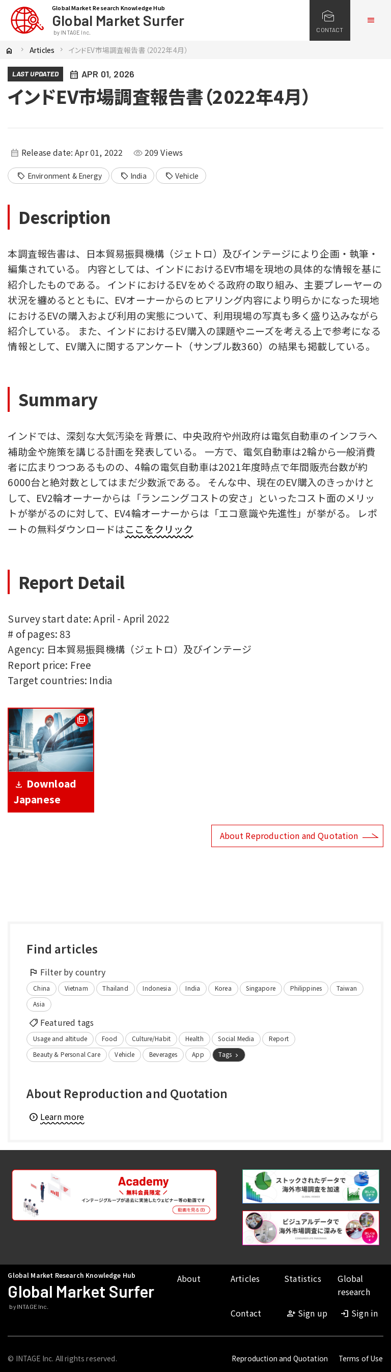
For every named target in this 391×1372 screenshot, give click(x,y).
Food (110, 1038)
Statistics (302, 1278)
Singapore (260, 988)
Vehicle (182, 176)
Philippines (306, 988)
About (189, 1278)
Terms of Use (361, 1358)
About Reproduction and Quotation (289, 835)
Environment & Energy (59, 176)
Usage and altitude (60, 1038)
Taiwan (347, 988)
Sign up (306, 1313)
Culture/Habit (151, 1038)
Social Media (236, 1038)
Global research (354, 1285)
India (133, 176)
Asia (39, 1003)
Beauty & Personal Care (66, 1054)
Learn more (56, 1116)
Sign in (359, 1313)
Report (279, 1038)
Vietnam (76, 988)
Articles (42, 50)
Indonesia (157, 988)
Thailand (115, 988)
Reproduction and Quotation (280, 1358)
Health (194, 1038)
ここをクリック (159, 529)
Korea (223, 988)
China (41, 988)
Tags (229, 1054)
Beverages (163, 1054)
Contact (246, 1313)
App (198, 1054)
